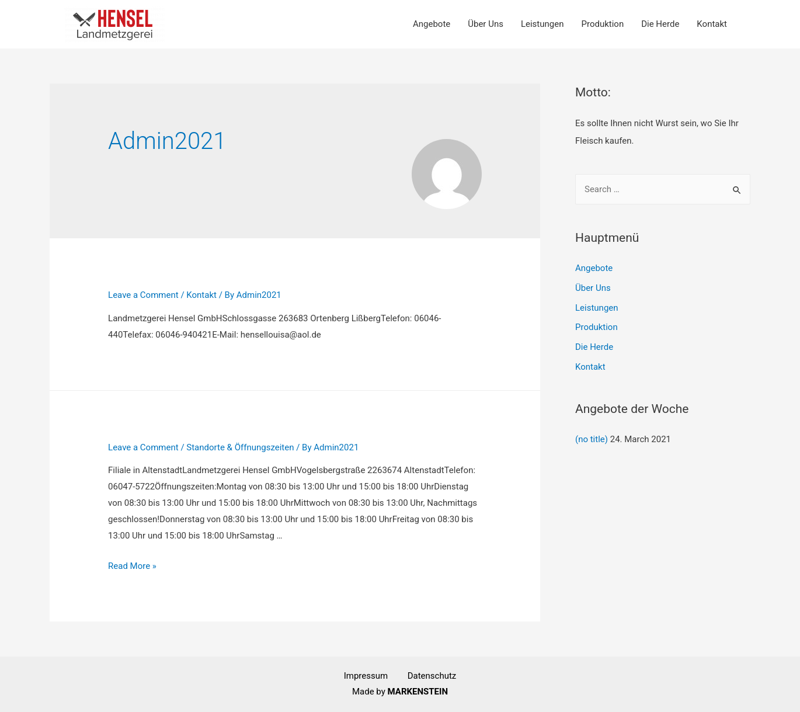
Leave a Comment (143, 295)
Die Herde (660, 24)
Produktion (602, 24)
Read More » (132, 566)
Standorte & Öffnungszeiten (240, 447)
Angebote (431, 24)
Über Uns (485, 24)
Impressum (376, 676)
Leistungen (542, 24)
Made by (370, 691)
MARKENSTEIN (418, 691)
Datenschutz (432, 676)
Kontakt (712, 24)
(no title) (591, 439)
